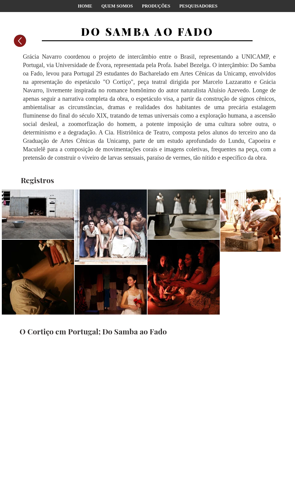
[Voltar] (20, 41)
